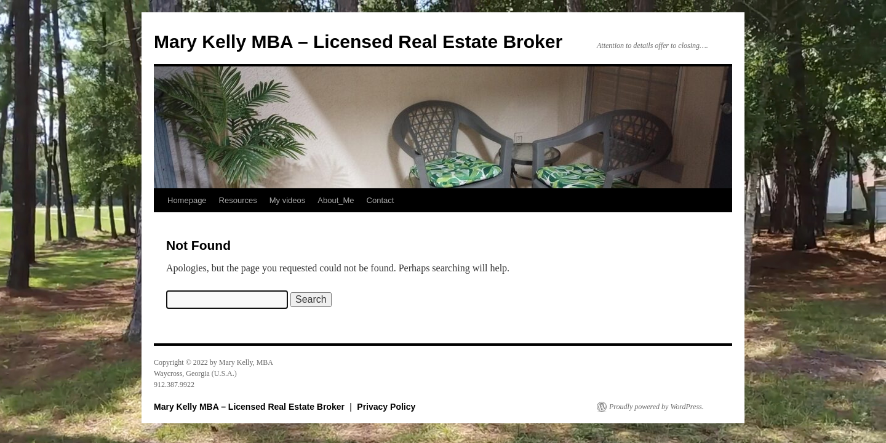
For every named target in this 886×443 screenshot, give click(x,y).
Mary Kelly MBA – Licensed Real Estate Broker (358, 41)
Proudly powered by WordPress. (656, 406)
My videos (287, 200)
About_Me (335, 200)
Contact (380, 200)
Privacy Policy (386, 407)
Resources (238, 200)
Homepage (187, 200)
